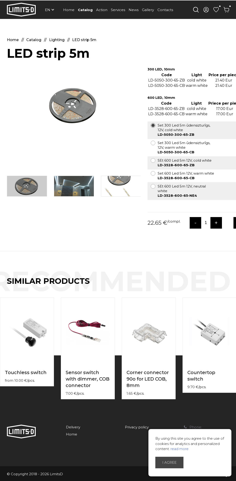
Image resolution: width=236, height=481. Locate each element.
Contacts (165, 10)
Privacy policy (137, 427)
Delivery (73, 427)
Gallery (148, 10)
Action (101, 10)
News (134, 10)
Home (68, 10)
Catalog (85, 10)
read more (180, 449)
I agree (169, 462)
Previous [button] (224, 286)
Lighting (57, 40)
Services (118, 10)
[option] (74, 105)
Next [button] (233, 286)
